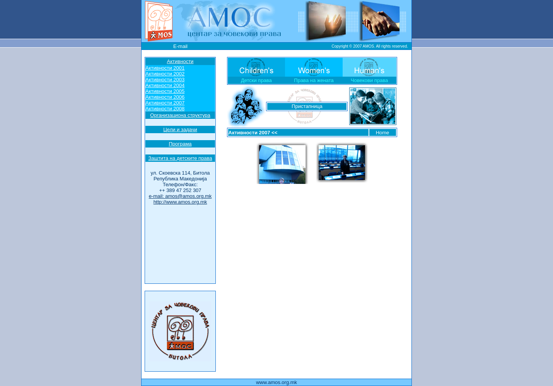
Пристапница (307, 106)
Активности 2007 (249, 133)
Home (382, 133)
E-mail (180, 46)
